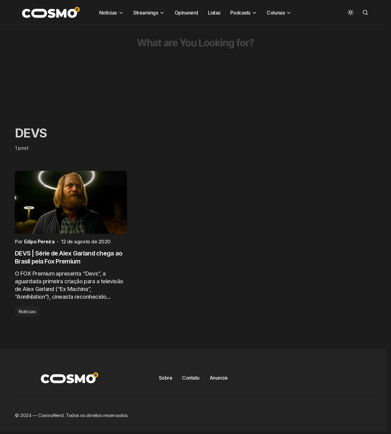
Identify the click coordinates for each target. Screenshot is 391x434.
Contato (191, 379)
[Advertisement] (185, 68)
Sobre (165, 379)
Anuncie (219, 379)
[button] (350, 12)
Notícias (27, 313)
